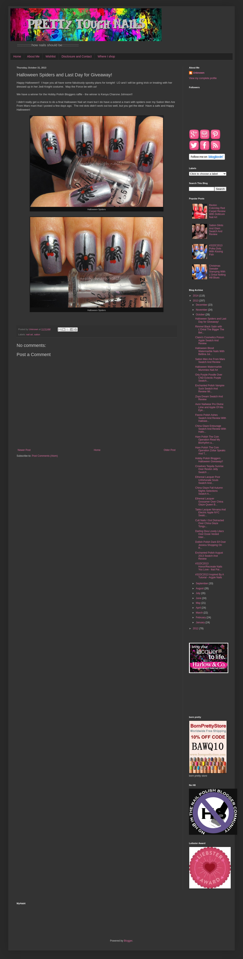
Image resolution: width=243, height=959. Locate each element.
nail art (29, 334)
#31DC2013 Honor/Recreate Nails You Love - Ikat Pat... (208, 566)
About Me (33, 56)
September (202, 583)
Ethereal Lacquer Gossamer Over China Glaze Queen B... (209, 501)
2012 (196, 628)
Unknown (198, 72)
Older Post (170, 450)
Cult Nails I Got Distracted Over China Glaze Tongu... (209, 523)
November (202, 309)
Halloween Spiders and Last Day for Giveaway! (210, 320)
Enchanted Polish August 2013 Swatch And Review (209, 555)
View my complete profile (203, 78)
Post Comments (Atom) (45, 455)
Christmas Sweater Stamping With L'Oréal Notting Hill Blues (217, 271)
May (198, 603)
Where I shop (106, 56)
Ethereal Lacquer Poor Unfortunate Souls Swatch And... (207, 480)
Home (17, 56)
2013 (196, 300)
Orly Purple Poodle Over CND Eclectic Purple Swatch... (208, 377)
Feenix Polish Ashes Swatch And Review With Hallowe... (210, 418)
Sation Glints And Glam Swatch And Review (216, 230)
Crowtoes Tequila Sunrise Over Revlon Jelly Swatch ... (209, 469)
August (200, 588)
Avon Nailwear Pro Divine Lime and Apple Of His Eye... (209, 407)
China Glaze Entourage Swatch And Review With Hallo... (210, 429)
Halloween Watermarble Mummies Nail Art (208, 368)
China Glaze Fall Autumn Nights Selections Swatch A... (209, 490)
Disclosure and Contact (77, 56)
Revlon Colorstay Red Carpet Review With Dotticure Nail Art (217, 211)
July (198, 593)
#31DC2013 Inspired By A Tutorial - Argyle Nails (209, 576)
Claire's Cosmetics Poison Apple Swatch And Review (209, 340)
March (200, 612)
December (202, 304)
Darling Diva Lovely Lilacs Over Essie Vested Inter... (209, 534)
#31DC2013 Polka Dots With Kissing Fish (216, 250)
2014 (196, 295)
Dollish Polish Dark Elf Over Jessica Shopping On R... (210, 545)
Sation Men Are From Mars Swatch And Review (210, 361)
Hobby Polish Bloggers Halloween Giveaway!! (209, 460)
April (198, 607)
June (199, 598)
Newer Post (24, 450)
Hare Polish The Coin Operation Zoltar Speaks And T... (210, 450)
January (200, 622)
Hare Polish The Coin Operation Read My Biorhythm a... (207, 439)
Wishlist (50, 56)
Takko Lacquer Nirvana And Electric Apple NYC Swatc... (210, 512)
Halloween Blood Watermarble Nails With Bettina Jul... (210, 351)
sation (37, 334)
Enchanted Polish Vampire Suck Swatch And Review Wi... (210, 388)
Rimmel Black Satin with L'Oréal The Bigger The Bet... (209, 329)
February (201, 617)
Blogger (128, 940)
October (200, 314)
